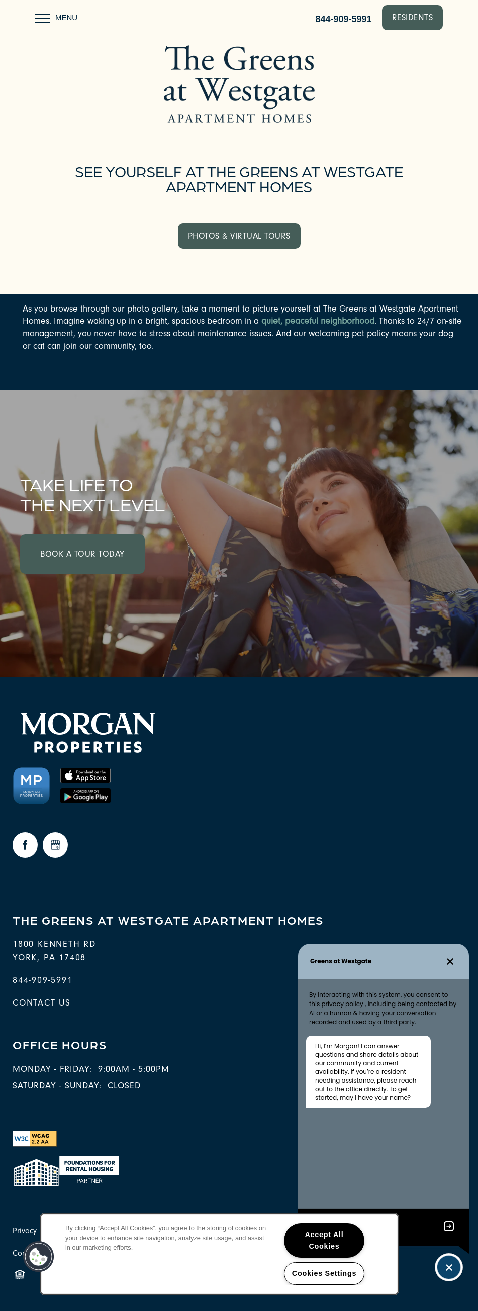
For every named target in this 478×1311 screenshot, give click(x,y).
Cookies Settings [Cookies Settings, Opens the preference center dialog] (324, 1273)
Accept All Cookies (324, 1240)
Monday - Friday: (52, 1069)
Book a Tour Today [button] (82, 554)
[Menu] (56, 17)
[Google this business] (55, 845)
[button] (412, 17)
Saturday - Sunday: (57, 1085)
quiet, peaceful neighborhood (317, 321)
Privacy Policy (36, 1231)
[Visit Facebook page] (25, 845)
